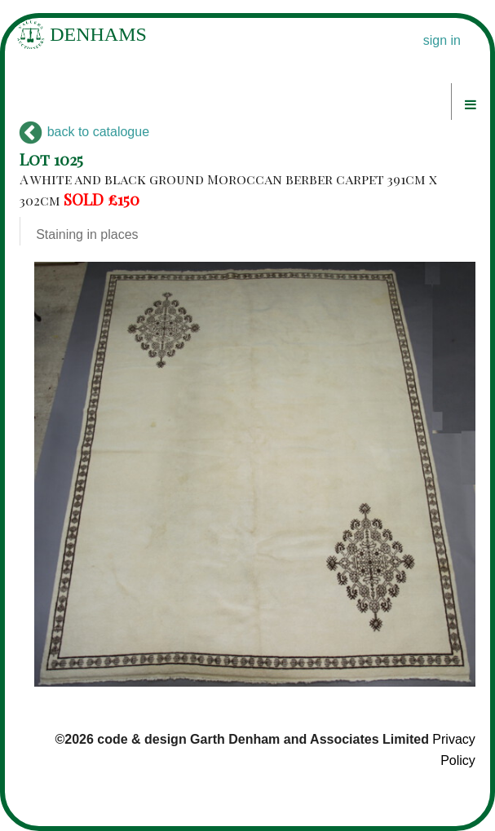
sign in (442, 40)
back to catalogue (84, 132)
